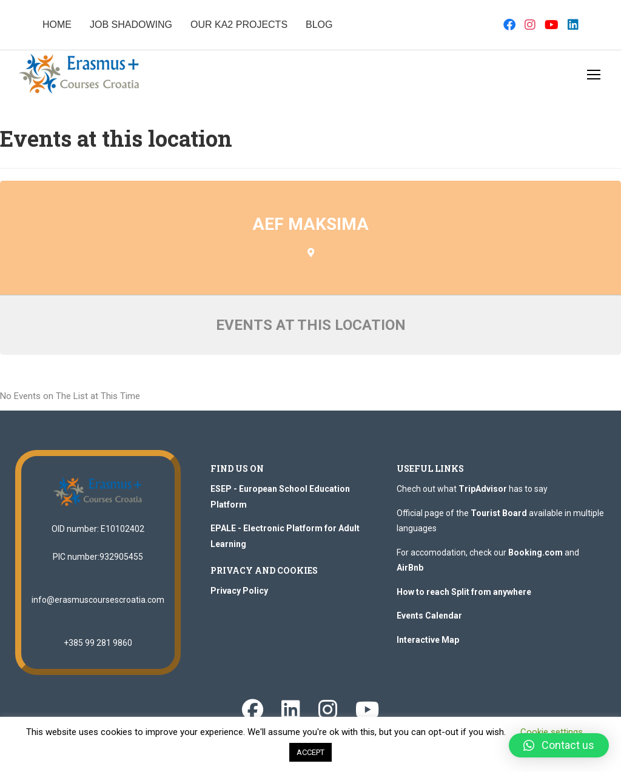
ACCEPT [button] (310, 752)
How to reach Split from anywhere (464, 592)
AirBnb (410, 567)
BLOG (319, 24)
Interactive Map (428, 640)
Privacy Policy (239, 591)
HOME (57, 24)
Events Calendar (429, 615)
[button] (559, 745)
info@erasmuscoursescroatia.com (98, 600)
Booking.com (535, 552)
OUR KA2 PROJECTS (238, 24)
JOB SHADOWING (131, 24)
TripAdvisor (482, 489)
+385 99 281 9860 (98, 643)
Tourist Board (499, 513)
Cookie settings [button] (551, 732)
